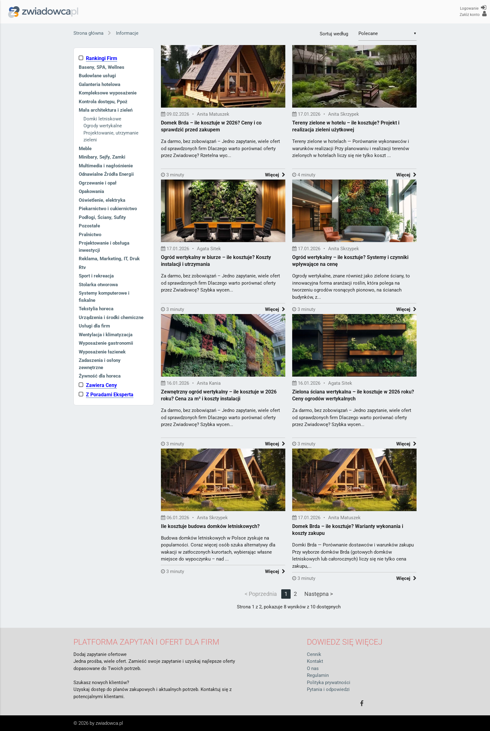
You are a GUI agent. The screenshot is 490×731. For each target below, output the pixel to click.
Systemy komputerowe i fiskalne (104, 296)
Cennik (314, 654)
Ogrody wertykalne (102, 126)
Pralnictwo (90, 234)
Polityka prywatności (328, 682)
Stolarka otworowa (98, 284)
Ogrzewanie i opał (98, 183)
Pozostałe (89, 226)
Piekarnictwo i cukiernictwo (108, 208)
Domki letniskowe (102, 119)
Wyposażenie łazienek (102, 352)
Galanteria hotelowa (99, 84)
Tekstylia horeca (96, 309)
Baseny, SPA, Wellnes (101, 67)
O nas (313, 668)
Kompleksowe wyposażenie (108, 93)
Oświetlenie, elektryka (102, 200)
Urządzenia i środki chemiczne (111, 317)
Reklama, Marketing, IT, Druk (109, 258)
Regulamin (318, 675)
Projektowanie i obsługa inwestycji (104, 246)
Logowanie (473, 7)
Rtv (82, 267)
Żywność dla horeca (100, 376)
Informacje (127, 33)
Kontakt (315, 661)
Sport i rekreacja (96, 276)
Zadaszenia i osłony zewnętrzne (100, 364)
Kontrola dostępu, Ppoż (103, 101)
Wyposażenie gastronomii (106, 343)
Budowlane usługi (97, 76)
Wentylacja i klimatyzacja (105, 335)
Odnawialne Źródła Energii (106, 174)
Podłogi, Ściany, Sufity (102, 217)
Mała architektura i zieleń (105, 110)
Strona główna (88, 33)
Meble (85, 148)
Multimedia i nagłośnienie (106, 166)
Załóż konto (473, 14)
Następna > (318, 594)
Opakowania (91, 191)
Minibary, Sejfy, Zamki (102, 157)
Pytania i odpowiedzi (328, 689)
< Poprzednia (261, 594)
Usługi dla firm (94, 326)
